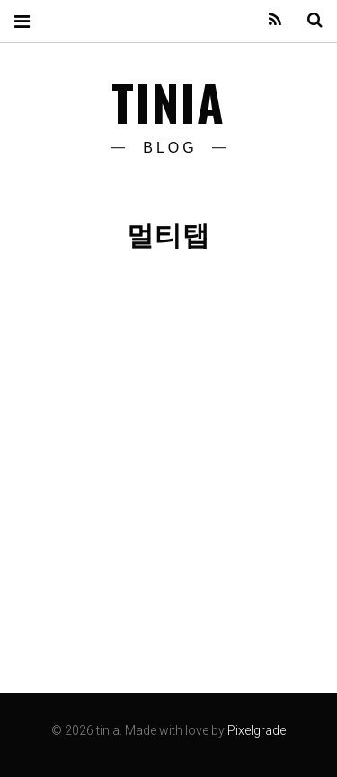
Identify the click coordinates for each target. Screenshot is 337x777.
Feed (269, 20)
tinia (168, 102)
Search (308, 20)
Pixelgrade (256, 730)
